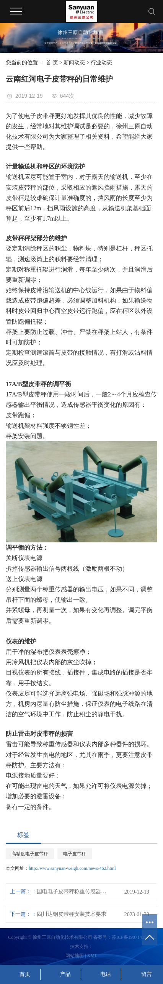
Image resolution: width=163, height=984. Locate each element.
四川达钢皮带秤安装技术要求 (71, 914)
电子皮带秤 (74, 853)
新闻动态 (74, 62)
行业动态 (101, 62)
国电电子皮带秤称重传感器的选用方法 (72, 891)
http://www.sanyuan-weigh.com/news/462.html (72, 868)
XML (92, 955)
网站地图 (74, 955)
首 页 (52, 62)
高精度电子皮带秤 (29, 853)
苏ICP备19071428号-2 (133, 937)
